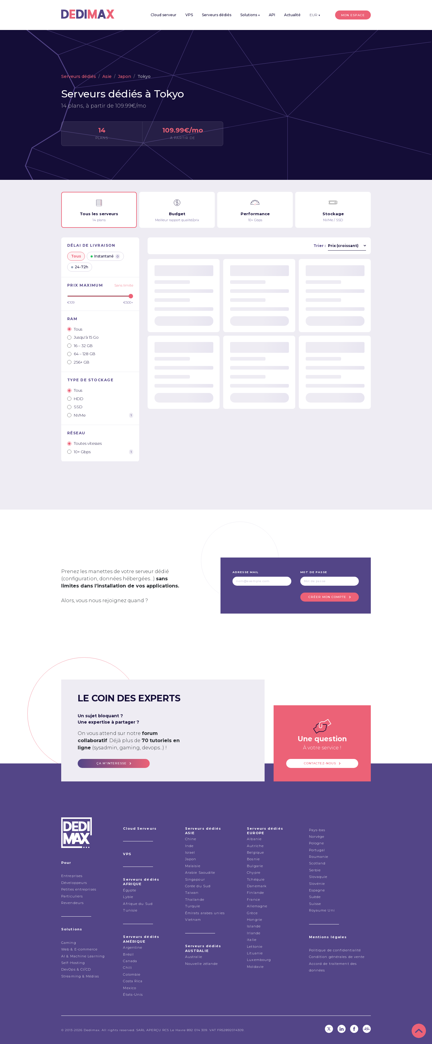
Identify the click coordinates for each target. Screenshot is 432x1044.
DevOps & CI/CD (76, 969)
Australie (193, 957)
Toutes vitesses (84, 443)
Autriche (255, 846)
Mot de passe (313, 572)
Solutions (250, 15)
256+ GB (78, 362)
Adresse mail (245, 572)
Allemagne (257, 906)
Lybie (128, 897)
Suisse (315, 904)
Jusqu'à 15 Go (83, 337)
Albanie (254, 839)
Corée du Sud (198, 886)
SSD (74, 406)
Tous (76, 256)
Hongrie (254, 920)
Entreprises (71, 876)
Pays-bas (317, 830)
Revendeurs (72, 903)
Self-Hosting (73, 963)
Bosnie (253, 859)
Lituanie (255, 953)
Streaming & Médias (80, 976)
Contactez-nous (320, 763)
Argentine (132, 947)
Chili (127, 967)
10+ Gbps (100, 451)
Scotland (317, 863)
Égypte (129, 890)
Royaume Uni (322, 910)
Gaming (68, 943)
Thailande (194, 899)
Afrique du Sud (137, 904)
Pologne (316, 843)
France (253, 899)
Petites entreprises (78, 889)
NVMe (100, 415)
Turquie (192, 906)
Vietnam (193, 920)
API (272, 15)
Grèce (252, 913)
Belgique (255, 852)
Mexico (129, 988)
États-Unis (133, 994)
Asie (107, 76)
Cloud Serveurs (139, 828)
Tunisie (130, 910)
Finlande (255, 893)
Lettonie (254, 946)
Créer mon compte (327, 597)
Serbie (315, 870)
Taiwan (192, 893)
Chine (190, 839)
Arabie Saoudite (200, 872)
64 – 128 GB (81, 353)
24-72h (79, 267)
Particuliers (72, 896)
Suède (315, 897)
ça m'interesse (112, 763)
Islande (254, 926)
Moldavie (255, 967)
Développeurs (74, 883)
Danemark (256, 886)
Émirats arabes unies (205, 913)
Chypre (253, 872)
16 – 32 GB (80, 345)
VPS (189, 15)
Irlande (253, 933)
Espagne (317, 890)
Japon (124, 76)
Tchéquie (256, 879)
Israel (190, 852)
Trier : (320, 245)
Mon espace (353, 15)
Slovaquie (318, 877)
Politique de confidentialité (335, 950)
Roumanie (318, 857)
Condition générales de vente (337, 957)
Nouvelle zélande (201, 964)
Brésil (128, 954)
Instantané (105, 256)
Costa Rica (132, 981)
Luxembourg (259, 960)
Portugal (317, 850)
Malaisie (192, 866)
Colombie (131, 974)
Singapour (195, 879)
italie (251, 940)
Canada (130, 961)
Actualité (292, 15)
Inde (189, 846)
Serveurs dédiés (216, 15)
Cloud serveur (163, 15)
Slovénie (317, 884)
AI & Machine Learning (83, 956)
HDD (75, 398)
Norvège (317, 836)
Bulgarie (255, 866)
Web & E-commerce (79, 949)
